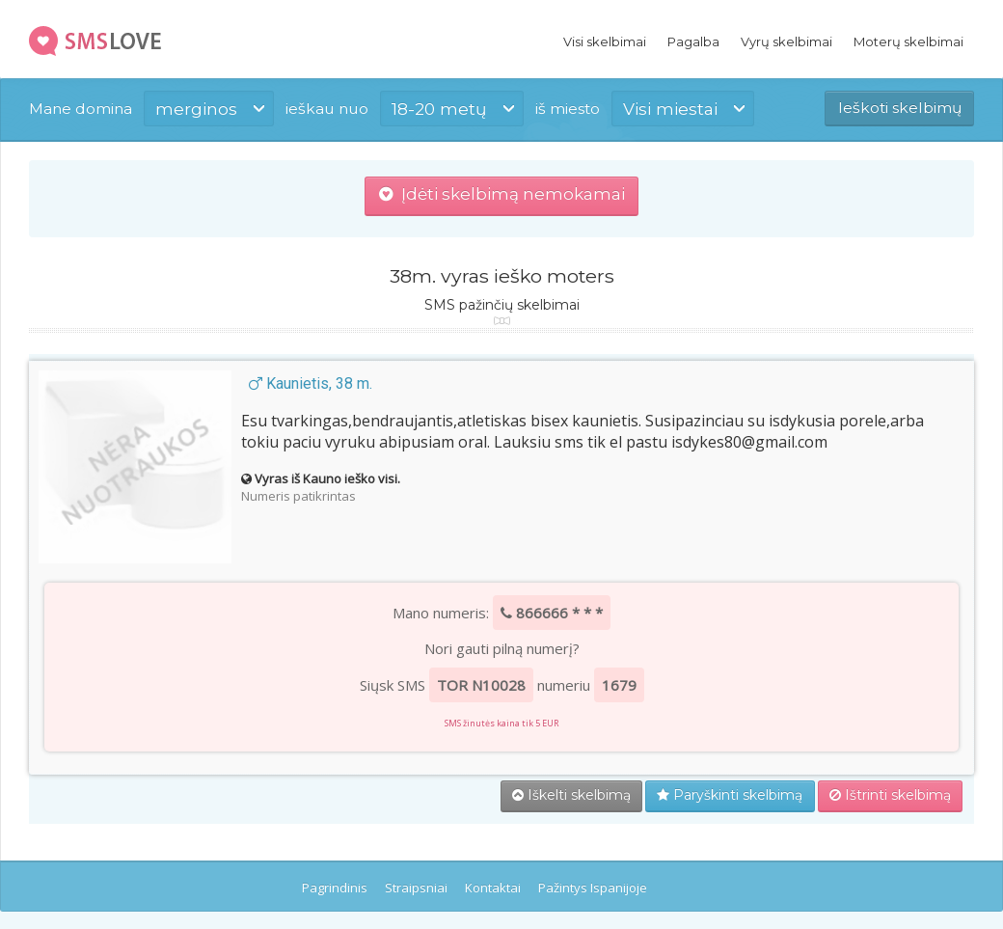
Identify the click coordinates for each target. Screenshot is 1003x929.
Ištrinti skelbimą (890, 795)
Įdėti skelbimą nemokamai (502, 194)
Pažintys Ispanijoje (592, 887)
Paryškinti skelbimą (729, 795)
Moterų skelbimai (908, 41)
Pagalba (693, 41)
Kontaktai (493, 887)
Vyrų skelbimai (786, 41)
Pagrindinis (334, 887)
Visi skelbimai (604, 41)
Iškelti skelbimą (571, 795)
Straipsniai (416, 887)
